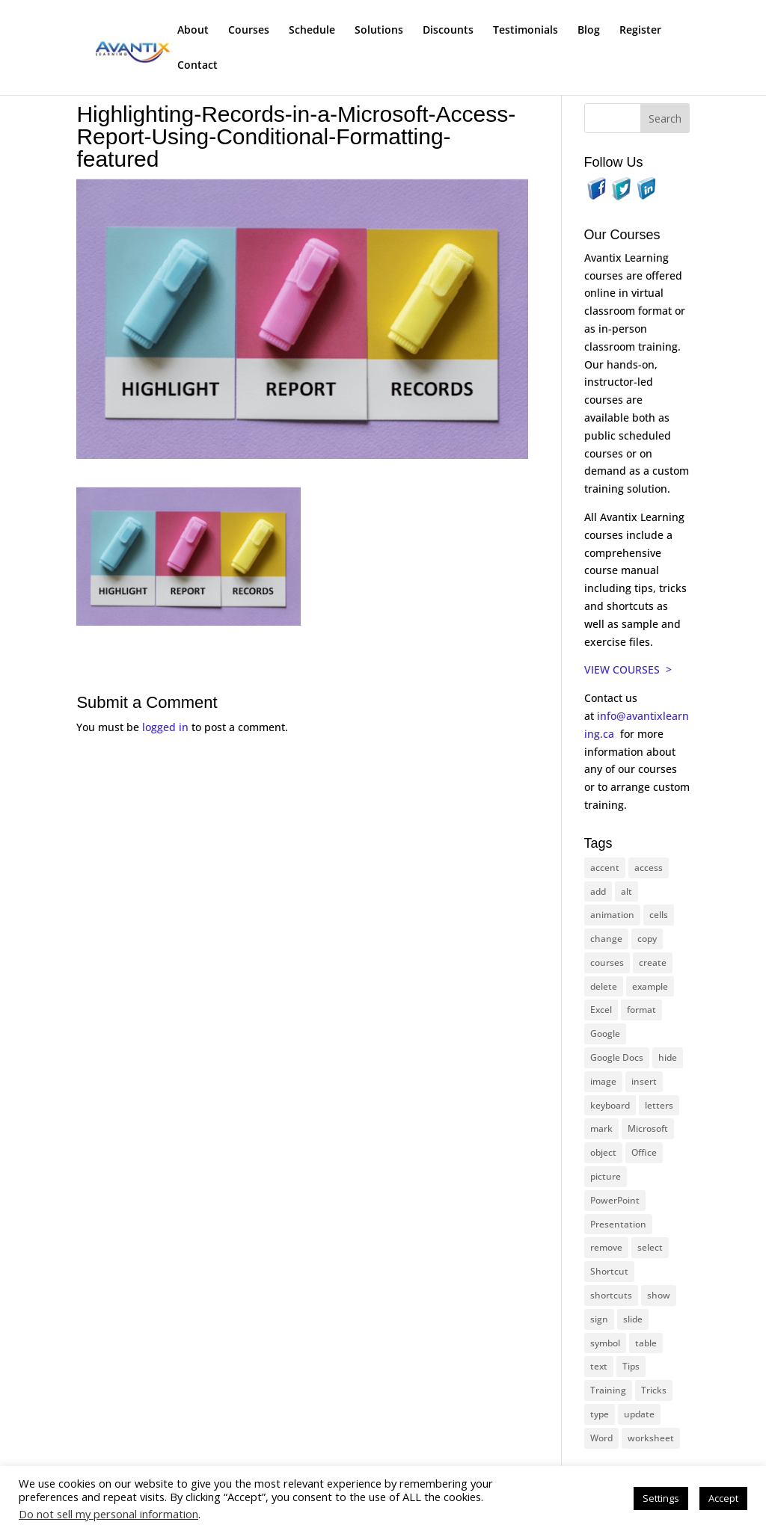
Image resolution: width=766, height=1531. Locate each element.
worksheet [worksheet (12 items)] (651, 1438)
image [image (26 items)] (603, 1081)
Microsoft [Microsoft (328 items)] (648, 1128)
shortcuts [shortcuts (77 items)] (611, 1295)
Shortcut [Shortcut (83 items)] (609, 1271)
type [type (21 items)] (599, 1414)
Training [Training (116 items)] (608, 1390)
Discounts (448, 31)
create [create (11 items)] (653, 962)
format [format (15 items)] (641, 1009)
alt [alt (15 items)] (626, 891)
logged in (165, 727)
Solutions (379, 31)
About (193, 31)
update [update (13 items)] (639, 1414)
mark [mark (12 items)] (601, 1128)
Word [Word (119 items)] (601, 1438)
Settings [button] (661, 1498)
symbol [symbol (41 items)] (605, 1343)
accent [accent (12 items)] (604, 867)
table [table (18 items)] (646, 1343)
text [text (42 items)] (598, 1366)
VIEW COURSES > (628, 669)
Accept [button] (723, 1498)
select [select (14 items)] (650, 1247)
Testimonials (525, 31)
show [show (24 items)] (658, 1295)
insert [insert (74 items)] (644, 1081)
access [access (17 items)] (648, 867)
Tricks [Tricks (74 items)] (654, 1390)
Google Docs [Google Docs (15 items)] (616, 1057)
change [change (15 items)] (606, 938)
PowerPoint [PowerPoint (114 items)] (615, 1200)
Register (640, 31)
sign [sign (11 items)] (599, 1319)
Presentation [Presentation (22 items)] (618, 1224)
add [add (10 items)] (598, 891)
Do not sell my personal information (108, 1513)
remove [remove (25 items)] (606, 1247)
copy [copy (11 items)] (647, 938)
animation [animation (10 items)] (612, 914)
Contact (197, 66)
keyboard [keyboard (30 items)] (610, 1105)
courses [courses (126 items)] (607, 962)
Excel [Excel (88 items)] (601, 1009)
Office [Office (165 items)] (644, 1152)
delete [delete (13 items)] (603, 986)
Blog (588, 31)
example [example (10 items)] (650, 986)
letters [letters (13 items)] (659, 1105)
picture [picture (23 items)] (605, 1176)
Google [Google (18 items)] (605, 1033)
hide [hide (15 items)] (667, 1057)
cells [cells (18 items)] (658, 914)
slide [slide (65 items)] (633, 1319)
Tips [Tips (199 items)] (631, 1366)
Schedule (312, 31)
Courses (248, 31)
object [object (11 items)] (603, 1152)
